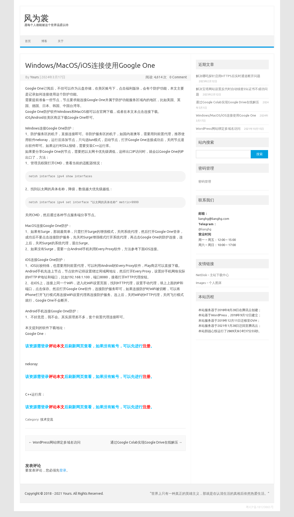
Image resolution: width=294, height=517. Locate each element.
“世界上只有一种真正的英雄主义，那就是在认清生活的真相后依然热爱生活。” (209, 493)
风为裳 (36, 18)
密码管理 (204, 181)
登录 (62, 470)
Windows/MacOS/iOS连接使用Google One (226, 115)
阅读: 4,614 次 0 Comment (166, 77)
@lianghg (204, 229)
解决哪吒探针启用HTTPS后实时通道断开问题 (228, 76)
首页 (28, 41)
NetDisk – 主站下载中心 (212, 275)
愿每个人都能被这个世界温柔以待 (46, 24)
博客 (44, 41)
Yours (34, 77)
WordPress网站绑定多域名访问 (54, 442)
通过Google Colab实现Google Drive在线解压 (146, 442)
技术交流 (46, 419)
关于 (61, 41)
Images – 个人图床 (209, 282)
